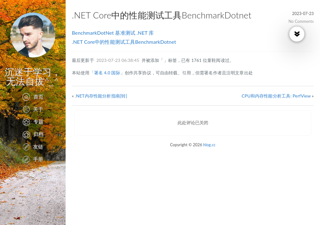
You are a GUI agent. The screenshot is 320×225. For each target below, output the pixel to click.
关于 (32, 109)
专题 (32, 121)
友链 (32, 146)
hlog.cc (209, 144)
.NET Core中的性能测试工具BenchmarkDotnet (124, 42)
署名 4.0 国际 (107, 72)
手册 (32, 159)
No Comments (301, 21)
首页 (32, 96)
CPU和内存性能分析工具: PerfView (276, 95)
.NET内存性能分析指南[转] (101, 95)
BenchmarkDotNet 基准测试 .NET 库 (113, 33)
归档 (32, 134)
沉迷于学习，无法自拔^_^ (33, 76)
